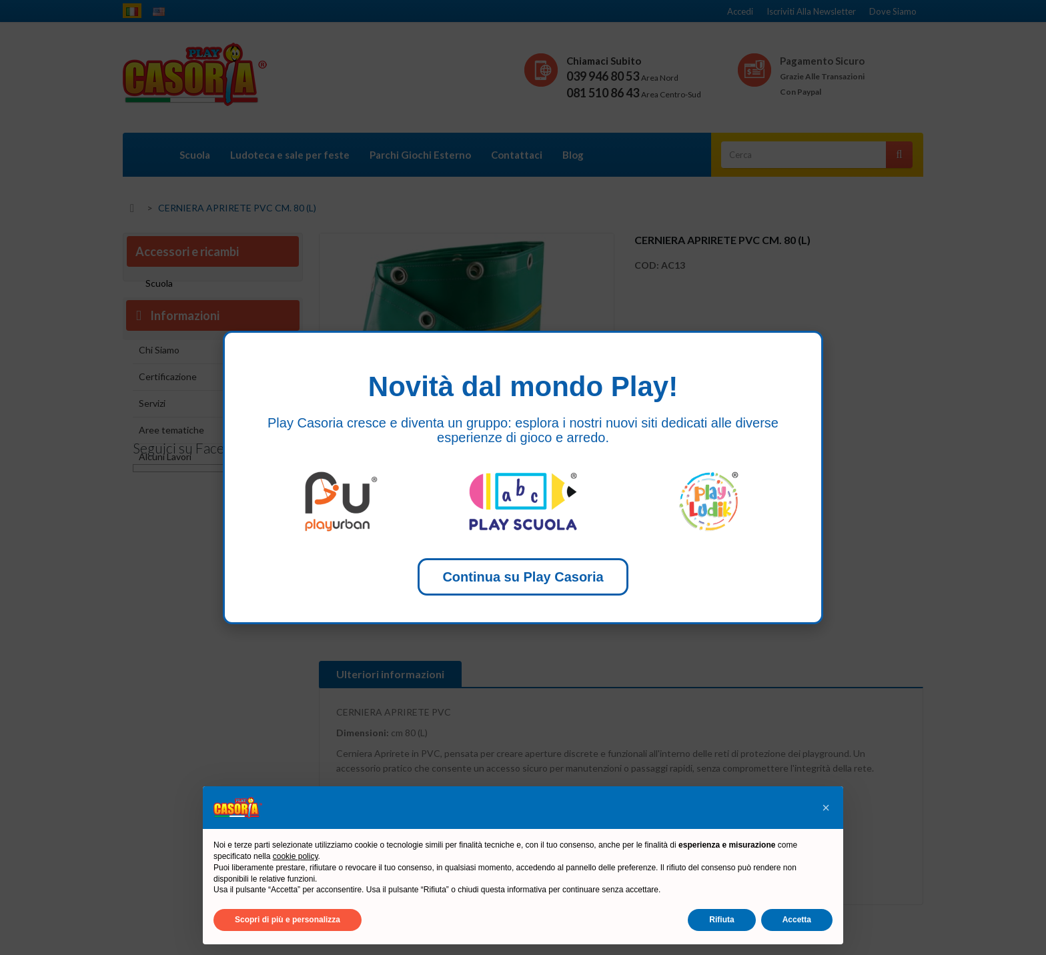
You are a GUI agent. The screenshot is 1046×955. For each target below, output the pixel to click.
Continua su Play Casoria (522, 577)
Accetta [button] (796, 919)
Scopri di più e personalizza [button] (287, 919)
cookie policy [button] (295, 856)
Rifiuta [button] (721, 919)
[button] (826, 807)
